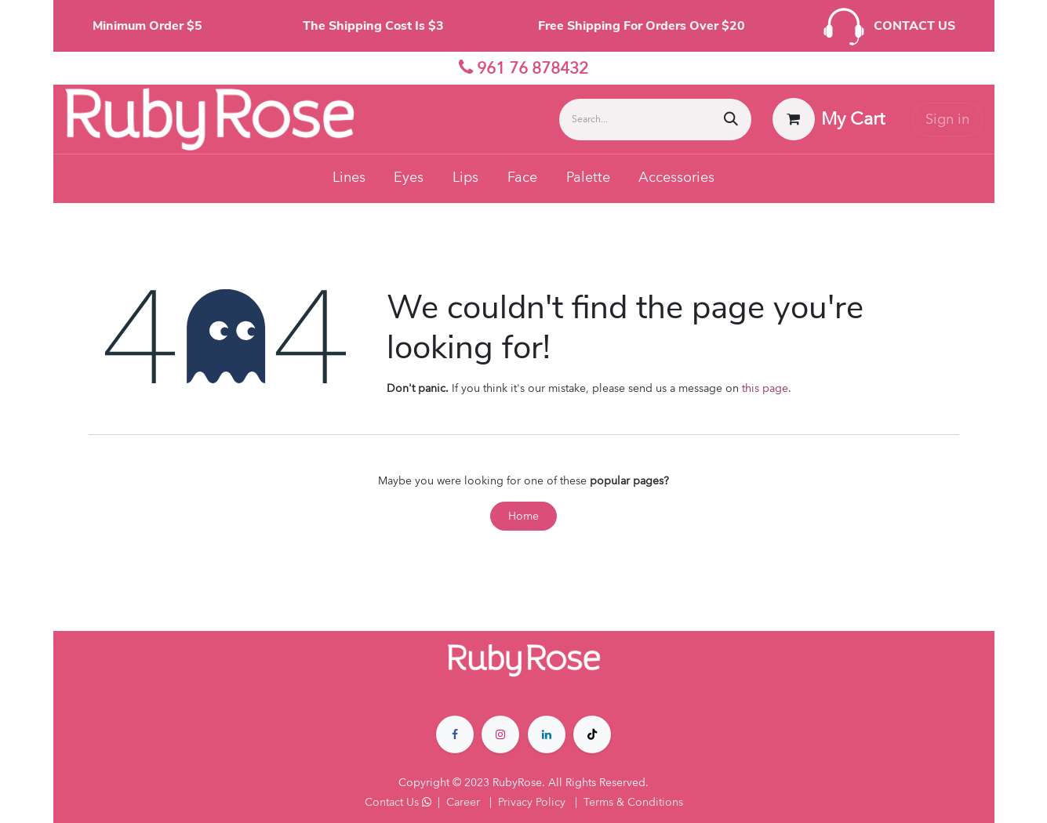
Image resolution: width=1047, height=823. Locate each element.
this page (765, 388)
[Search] (731, 119)
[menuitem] (349, 179)
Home (523, 516)
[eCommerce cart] (828, 119)
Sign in (947, 119)
